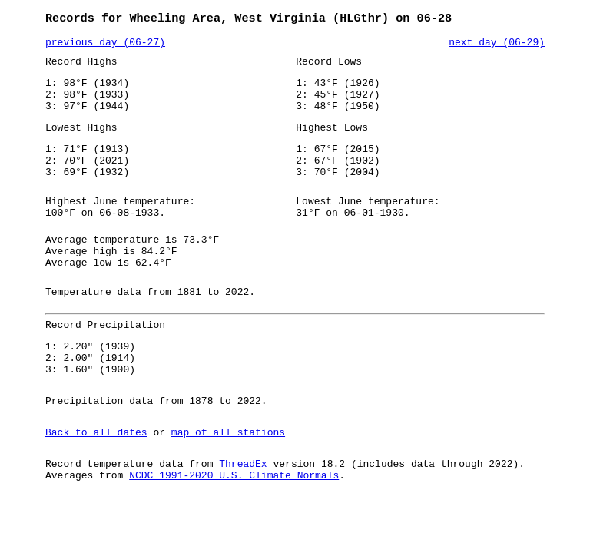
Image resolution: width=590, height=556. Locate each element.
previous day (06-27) (105, 45)
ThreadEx (243, 515)
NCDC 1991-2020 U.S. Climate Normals (234, 529)
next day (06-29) (497, 45)
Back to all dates (96, 481)
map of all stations (228, 481)
